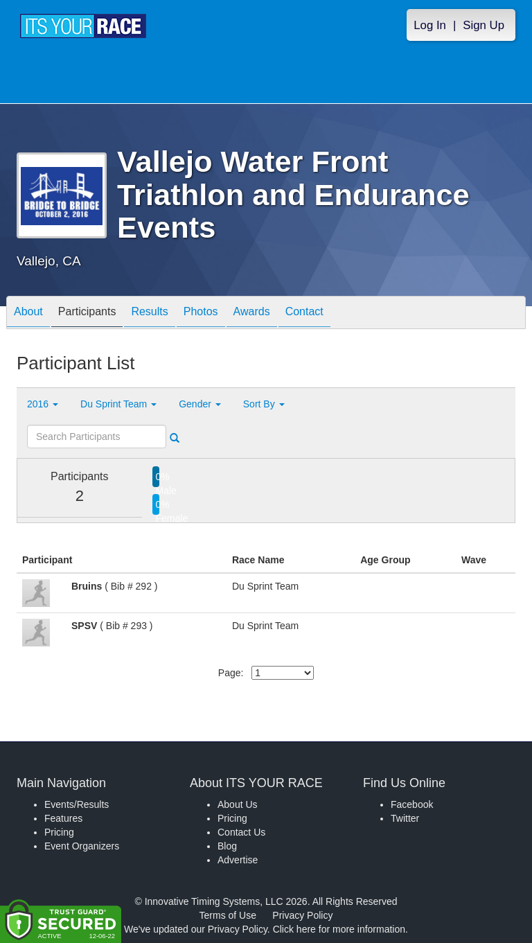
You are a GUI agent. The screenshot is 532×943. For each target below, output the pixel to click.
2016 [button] (42, 403)
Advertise (238, 859)
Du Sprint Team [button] (118, 403)
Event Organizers (81, 846)
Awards (251, 313)
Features (63, 818)
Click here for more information (339, 929)
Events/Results (76, 804)
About (28, 313)
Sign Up (483, 25)
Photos (201, 313)
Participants (87, 313)
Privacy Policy (302, 915)
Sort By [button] (264, 403)
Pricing (59, 832)
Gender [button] (200, 403)
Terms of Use (228, 915)
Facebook (412, 804)
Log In (430, 25)
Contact (304, 313)
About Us (238, 804)
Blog (227, 846)
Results (149, 313)
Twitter (405, 818)
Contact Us (241, 832)
